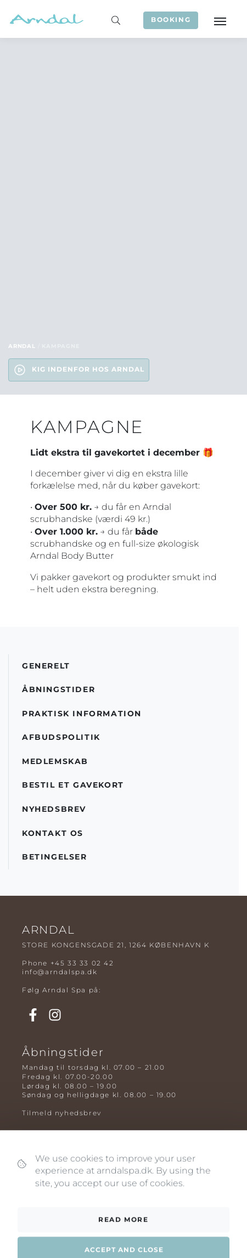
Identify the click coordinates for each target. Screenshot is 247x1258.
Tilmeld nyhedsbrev (62, 1113)
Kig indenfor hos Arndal (78, 370)
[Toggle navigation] (219, 20)
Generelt (46, 666)
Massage (39, 1159)
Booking (170, 19)
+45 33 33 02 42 (82, 963)
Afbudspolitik (61, 737)
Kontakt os (52, 833)
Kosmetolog (46, 1187)
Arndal (22, 346)
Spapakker (43, 1169)
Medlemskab (55, 761)
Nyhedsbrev (54, 809)
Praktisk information (82, 713)
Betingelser (54, 857)
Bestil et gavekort (73, 785)
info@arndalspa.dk (59, 972)
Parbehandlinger (56, 1178)
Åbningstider (58, 689)
